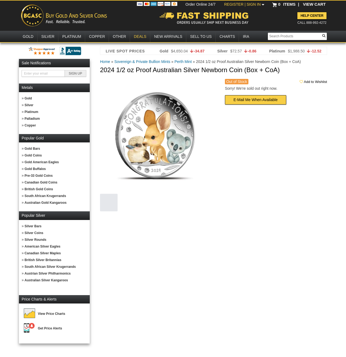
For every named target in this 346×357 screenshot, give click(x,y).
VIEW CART (314, 4)
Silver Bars (33, 226)
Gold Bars (32, 149)
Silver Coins (34, 233)
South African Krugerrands (45, 196)
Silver (29, 105)
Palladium (32, 119)
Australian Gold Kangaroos (45, 203)
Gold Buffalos (35, 169)
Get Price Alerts (50, 328)
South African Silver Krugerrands (50, 267)
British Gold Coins (39, 189)
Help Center (312, 16)
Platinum (31, 112)
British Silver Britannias (43, 260)
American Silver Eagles (43, 246)
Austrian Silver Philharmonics (48, 273)
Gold (28, 98)
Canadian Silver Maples (43, 253)
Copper (30, 125)
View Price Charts (51, 314)
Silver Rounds (35, 240)
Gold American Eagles (42, 162)
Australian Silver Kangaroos (46, 280)
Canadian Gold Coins (41, 182)
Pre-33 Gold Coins (39, 176)
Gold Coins (33, 155)
